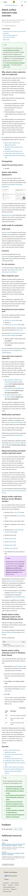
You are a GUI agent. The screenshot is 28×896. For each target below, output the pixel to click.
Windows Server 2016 (10, 545)
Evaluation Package (17, 666)
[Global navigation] (1, 2)
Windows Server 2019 (10, 542)
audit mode (7, 232)
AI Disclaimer (6, 883)
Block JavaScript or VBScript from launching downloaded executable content (13, 382)
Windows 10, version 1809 (11, 320)
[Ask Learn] (22, 5)
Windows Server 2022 (10, 538)
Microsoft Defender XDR (18, 597)
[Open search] (21, 2)
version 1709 (17, 512)
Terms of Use (6, 889)
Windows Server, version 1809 (12, 324)
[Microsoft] (14, 2)
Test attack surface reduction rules (13, 151)
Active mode (19, 330)
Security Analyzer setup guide (11, 50)
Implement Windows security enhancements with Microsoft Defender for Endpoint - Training (13, 845)
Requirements (7, 215)
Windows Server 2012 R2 (11, 548)
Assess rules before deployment (10, 35)
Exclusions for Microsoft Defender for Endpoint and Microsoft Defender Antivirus (14, 771)
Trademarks (13, 889)
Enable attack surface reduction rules (14, 153)
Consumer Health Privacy (9, 887)
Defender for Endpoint (16, 592)
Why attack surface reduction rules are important (14, 31)
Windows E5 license (12, 581)
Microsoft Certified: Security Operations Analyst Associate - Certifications (13, 854)
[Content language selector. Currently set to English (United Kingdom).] (10, 872)
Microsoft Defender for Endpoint (11, 5)
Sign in (25, 2)
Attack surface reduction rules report (14, 767)
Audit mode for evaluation (9, 37)
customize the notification (17, 422)
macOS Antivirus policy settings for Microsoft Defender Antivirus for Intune (15, 797)
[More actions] (25, 5)
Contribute (10, 885)
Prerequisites (6, 33)
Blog (4, 885)
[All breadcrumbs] (3, 5)
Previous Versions (15, 883)
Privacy (16, 885)
